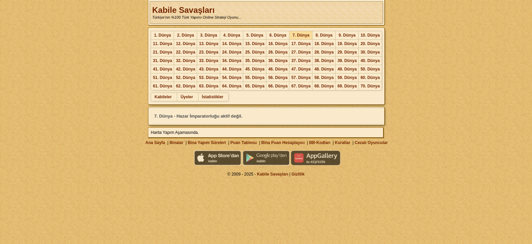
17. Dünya (301, 43)
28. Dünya (324, 52)
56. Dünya (278, 77)
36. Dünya (278, 60)
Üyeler (186, 97)
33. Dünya (208, 60)
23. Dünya (208, 52)
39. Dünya (347, 60)
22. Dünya (185, 52)
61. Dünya (162, 86)
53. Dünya (208, 77)
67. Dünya (301, 86)
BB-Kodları (319, 142)
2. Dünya (185, 35)
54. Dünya (232, 77)
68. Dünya (324, 86)
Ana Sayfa (155, 142)
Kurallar (342, 142)
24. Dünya (232, 52)
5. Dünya (254, 35)
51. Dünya (162, 77)
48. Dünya (324, 69)
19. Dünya (347, 43)
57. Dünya (301, 77)
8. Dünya (324, 35)
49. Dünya (347, 69)
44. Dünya (232, 69)
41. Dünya (162, 69)
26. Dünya (278, 52)
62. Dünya (185, 86)
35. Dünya (255, 60)
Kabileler (163, 97)
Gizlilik (298, 174)
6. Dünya (277, 35)
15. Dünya (255, 43)
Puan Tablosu (243, 142)
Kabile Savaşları (183, 10)
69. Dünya (347, 86)
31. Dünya (162, 60)
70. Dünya (370, 86)
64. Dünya (232, 86)
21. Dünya (162, 52)
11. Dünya (162, 43)
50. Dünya (370, 69)
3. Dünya (208, 35)
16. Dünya (278, 43)
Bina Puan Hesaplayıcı (283, 142)
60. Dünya (370, 77)
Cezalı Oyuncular (371, 142)
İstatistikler (212, 97)
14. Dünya (232, 43)
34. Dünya (232, 60)
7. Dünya (300, 35)
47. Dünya (301, 69)
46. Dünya (278, 69)
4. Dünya (231, 35)
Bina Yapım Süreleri (207, 142)
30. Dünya (370, 52)
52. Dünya (185, 77)
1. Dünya (162, 35)
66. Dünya (278, 86)
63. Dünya (208, 86)
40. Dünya (370, 60)
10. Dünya (370, 35)
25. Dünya (255, 52)
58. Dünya (324, 77)
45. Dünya (255, 69)
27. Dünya (301, 52)
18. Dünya (324, 43)
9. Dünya (347, 35)
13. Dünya (208, 43)
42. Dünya (185, 69)
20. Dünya (370, 43)
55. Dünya (255, 77)
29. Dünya (347, 52)
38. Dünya (324, 60)
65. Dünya (255, 86)
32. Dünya (185, 60)
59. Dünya (347, 77)
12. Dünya (185, 43)
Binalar (177, 142)
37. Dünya (301, 60)
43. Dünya (208, 69)
